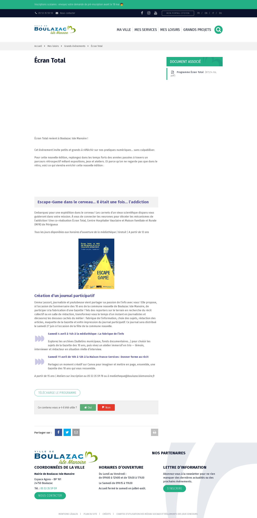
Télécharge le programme (57, 393)
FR (198, 13)
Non (107, 407)
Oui (90, 407)
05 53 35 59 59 (48, 488)
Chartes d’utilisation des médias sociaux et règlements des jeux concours (157, 514)
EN (206, 13)
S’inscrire (174, 488)
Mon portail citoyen (177, 13)
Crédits (107, 514)
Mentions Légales (68, 514)
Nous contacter (65, 13)
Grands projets (197, 29)
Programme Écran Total (194, 74)
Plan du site (90, 514)
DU (220, 13)
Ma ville (124, 29)
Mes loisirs (170, 29)
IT (213, 13)
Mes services (145, 29)
